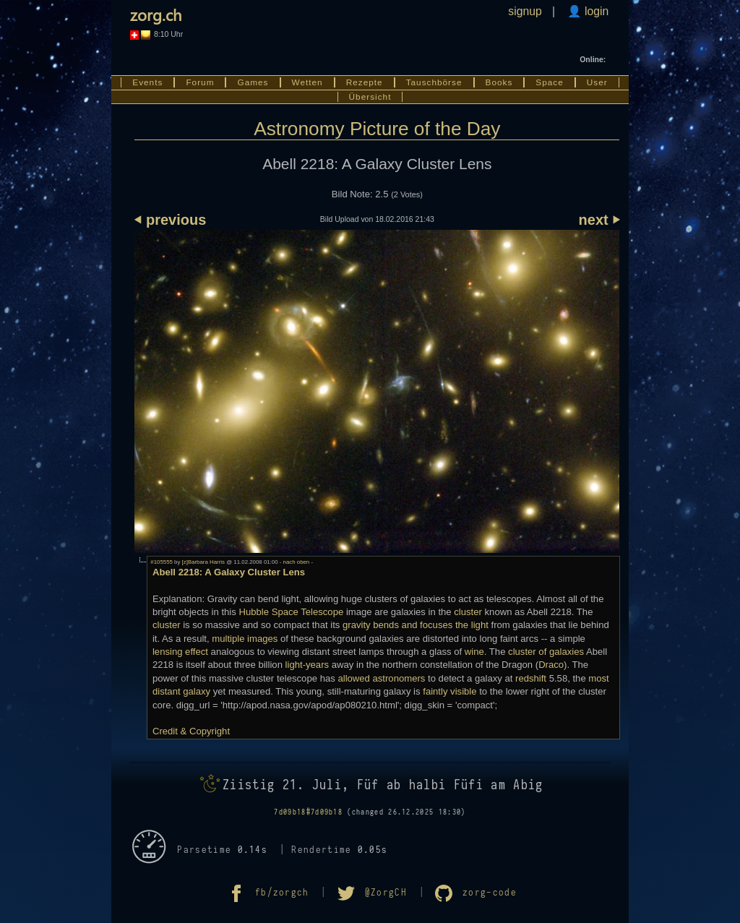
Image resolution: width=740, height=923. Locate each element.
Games (252, 82)
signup (524, 11)
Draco (551, 664)
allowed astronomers (381, 678)
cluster (468, 611)
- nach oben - (296, 562)
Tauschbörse (434, 82)
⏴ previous (170, 220)
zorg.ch (155, 14)
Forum (200, 82)
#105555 (161, 562)
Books (499, 82)
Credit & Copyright (191, 731)
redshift (530, 678)
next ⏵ (599, 220)
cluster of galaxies (546, 651)
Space (549, 82)
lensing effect (180, 651)
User (597, 82)
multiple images (245, 638)
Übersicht (370, 97)
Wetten (307, 82)
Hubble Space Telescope (290, 611)
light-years (307, 664)
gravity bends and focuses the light (416, 624)
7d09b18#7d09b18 (308, 812)
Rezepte (364, 82)
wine (474, 651)
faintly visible (449, 691)
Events (147, 82)
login (595, 11)
